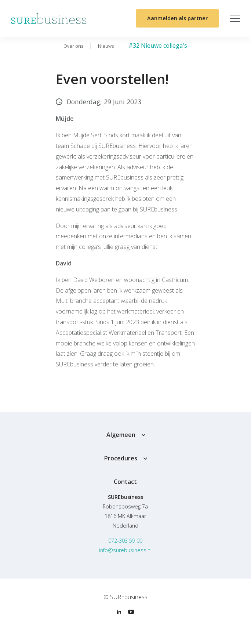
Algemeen (120, 435)
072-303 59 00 (125, 540)
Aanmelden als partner (177, 18)
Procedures (120, 458)
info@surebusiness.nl (125, 550)
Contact (125, 482)
